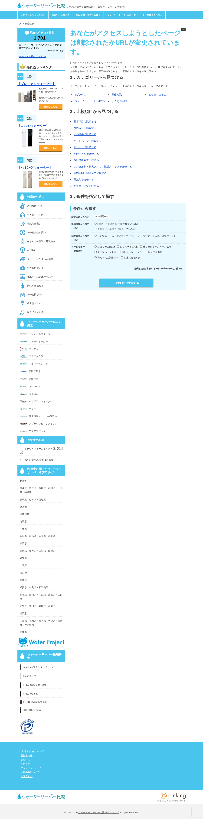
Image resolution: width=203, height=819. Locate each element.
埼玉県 (23, 521)
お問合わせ (27, 776)
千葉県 (23, 528)
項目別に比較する (60, 15)
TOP (19, 23)
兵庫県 (23, 580)
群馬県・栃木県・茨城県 (33, 499)
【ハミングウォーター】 (34, 167)
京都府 (23, 572)
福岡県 (23, 613)
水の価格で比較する (85, 134)
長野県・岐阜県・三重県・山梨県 (37, 550)
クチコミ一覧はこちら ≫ (32, 56)
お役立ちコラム (157, 94)
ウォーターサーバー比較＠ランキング (98, 812)
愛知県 (23, 558)
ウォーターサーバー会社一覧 (121, 15)
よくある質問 (119, 101)
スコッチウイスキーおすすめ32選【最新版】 (41, 450)
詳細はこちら (50, 106)
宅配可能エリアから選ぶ (88, 15)
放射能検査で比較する (86, 160)
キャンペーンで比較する (88, 141)
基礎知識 (117, 94)
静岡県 (23, 543)
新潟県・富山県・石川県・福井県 (37, 536)
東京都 (23, 507)
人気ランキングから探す (33, 15)
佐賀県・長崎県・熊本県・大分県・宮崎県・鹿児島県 (41, 622)
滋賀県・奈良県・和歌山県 (34, 587)
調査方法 (25, 759)
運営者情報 (27, 755)
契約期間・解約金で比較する (90, 173)
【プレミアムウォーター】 (36, 84)
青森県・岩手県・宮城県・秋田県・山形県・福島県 (41, 490)
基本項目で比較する (85, 121)
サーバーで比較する (85, 147)
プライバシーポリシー (32, 768)
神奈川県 (24, 514)
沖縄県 (23, 632)
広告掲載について (30, 772)
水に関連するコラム (152, 15)
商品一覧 (80, 94)
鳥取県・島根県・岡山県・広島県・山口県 (41, 596)
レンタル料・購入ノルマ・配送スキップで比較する (103, 166)
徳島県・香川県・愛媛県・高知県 (37, 606)
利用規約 (25, 764)
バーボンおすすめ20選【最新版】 (38, 460)
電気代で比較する (84, 179)
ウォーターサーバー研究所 (90, 101)
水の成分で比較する (85, 128)
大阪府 (23, 565)
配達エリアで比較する (86, 186)
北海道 (23, 480)
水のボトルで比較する (86, 153)
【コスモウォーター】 (33, 125)
